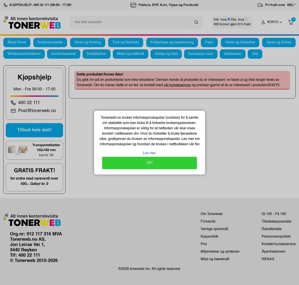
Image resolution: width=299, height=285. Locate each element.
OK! (149, 163)
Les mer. (149, 153)
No (197, 144)
